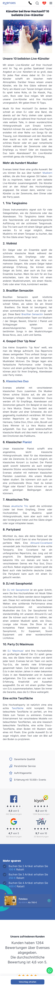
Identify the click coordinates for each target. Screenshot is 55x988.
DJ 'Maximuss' (16, 650)
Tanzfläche (17, 708)
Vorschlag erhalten (27, 982)
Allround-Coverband (41, 542)
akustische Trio (19, 506)
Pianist (27, 442)
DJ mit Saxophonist (18, 589)
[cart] (44, 3)
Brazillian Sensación (32, 314)
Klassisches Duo (17, 381)
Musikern (47, 172)
